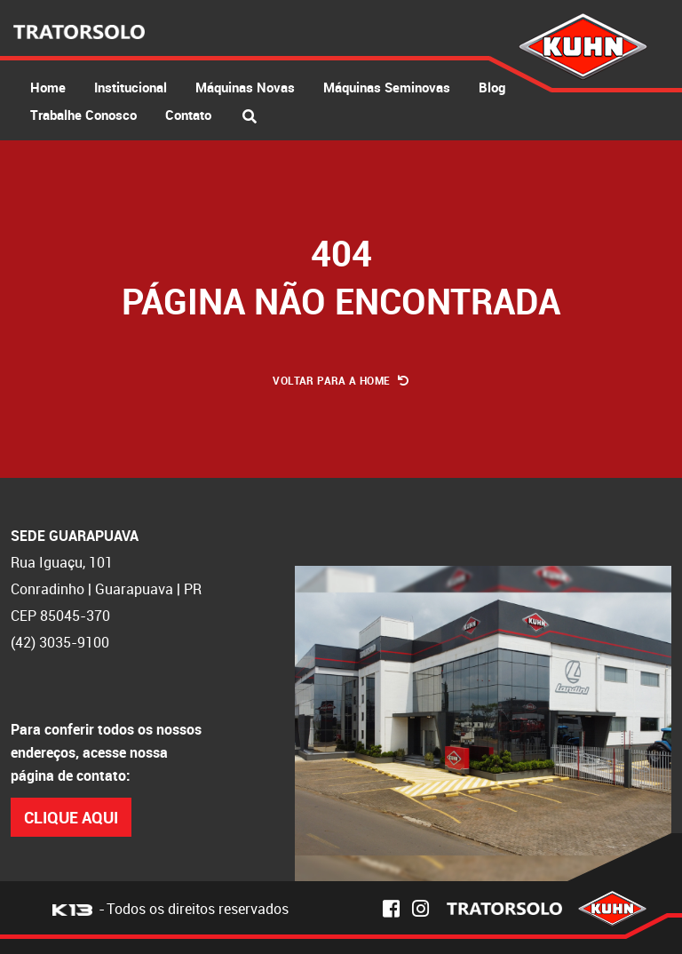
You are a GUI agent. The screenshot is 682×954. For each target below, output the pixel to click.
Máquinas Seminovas (386, 87)
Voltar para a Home (340, 380)
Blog (492, 87)
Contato (188, 114)
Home (48, 87)
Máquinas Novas (245, 87)
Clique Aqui (71, 817)
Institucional (130, 87)
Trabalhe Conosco (83, 114)
